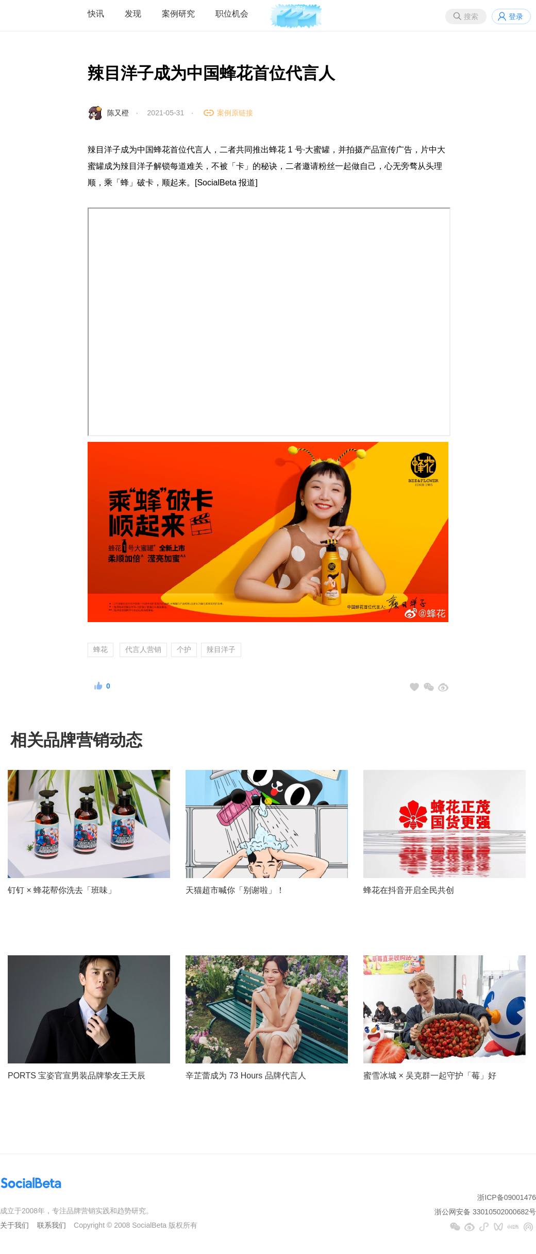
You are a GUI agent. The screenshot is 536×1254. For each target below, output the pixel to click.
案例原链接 (235, 113)
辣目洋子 (221, 649)
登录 (516, 16)
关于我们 (14, 1225)
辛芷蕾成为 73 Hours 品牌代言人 (246, 1075)
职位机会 (231, 13)
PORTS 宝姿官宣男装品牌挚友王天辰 (76, 1075)
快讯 (96, 13)
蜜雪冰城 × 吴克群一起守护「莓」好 (429, 1075)
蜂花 (100, 649)
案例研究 (178, 13)
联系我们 (51, 1225)
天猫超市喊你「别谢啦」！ (235, 890)
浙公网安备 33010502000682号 (485, 1212)
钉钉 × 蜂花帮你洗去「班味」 (62, 890)
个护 (184, 649)
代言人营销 (143, 649)
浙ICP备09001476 (506, 1197)
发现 (133, 13)
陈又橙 (118, 113)
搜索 (471, 16)
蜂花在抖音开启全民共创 (408, 890)
